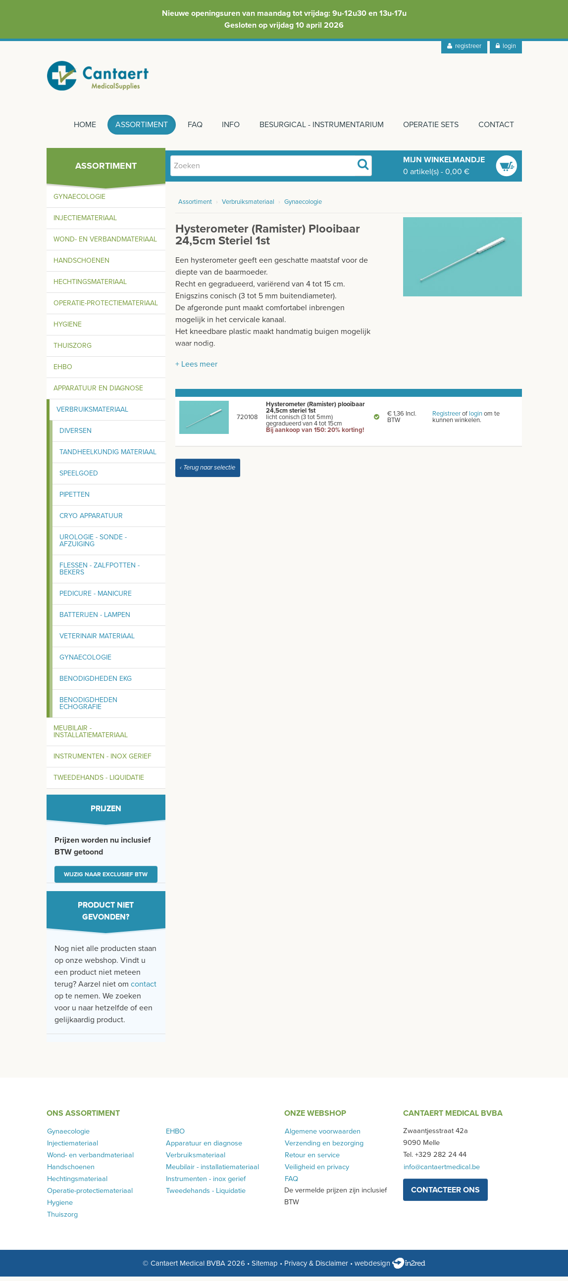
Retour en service (311, 1159)
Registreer (446, 418)
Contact (496, 129)
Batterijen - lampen (94, 619)
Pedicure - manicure (95, 598)
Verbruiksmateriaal (92, 414)
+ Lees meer (196, 369)
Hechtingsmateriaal (90, 286)
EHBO (62, 371)
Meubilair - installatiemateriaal (90, 736)
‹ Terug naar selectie (207, 472)
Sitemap (265, 1267)
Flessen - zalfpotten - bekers (99, 573)
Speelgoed (78, 478)
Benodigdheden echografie (88, 707)
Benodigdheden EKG (95, 683)
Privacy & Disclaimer (316, 1267)
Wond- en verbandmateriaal (105, 243)
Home (77, 129)
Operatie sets (430, 129)
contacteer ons (445, 1194)
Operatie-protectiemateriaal (105, 307)
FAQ (190, 129)
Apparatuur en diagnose (98, 392)
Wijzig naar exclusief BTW (106, 878)
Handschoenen (81, 265)
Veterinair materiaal (97, 640)
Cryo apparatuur (91, 520)
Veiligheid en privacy (316, 1171)
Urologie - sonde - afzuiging (93, 545)
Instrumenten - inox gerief (102, 761)
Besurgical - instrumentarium (319, 129)
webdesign (390, 1267)
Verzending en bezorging (323, 1147)
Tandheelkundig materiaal (107, 456)
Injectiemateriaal (85, 222)
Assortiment (135, 129)
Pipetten (74, 499)
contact (143, 989)
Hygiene (67, 329)
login (506, 46)
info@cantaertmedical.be (441, 1171)
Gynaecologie (79, 201)
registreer (464, 46)
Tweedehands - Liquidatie (98, 782)
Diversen (75, 435)
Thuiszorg (72, 350)
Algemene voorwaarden (322, 1135)
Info (227, 129)
